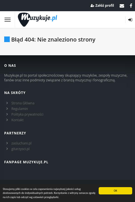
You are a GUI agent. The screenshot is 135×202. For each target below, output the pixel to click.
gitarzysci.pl (20, 148)
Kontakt (17, 120)
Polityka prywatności (27, 114)
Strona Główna (22, 103)
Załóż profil (102, 5)
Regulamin (19, 108)
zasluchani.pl (21, 143)
